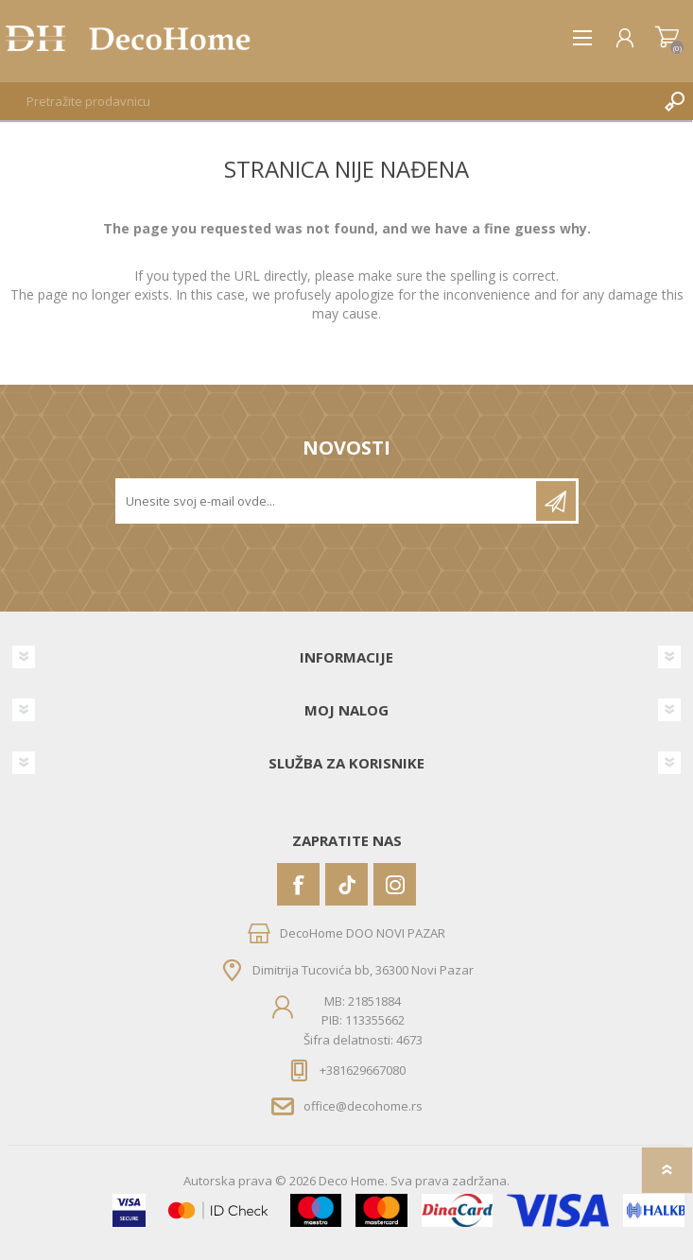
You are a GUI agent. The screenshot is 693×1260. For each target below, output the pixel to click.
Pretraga (674, 101)
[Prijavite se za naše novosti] (327, 501)
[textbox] (327, 101)
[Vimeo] (346, 884)
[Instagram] (394, 884)
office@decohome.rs (363, 1105)
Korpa (667, 38)
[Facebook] (298, 884)
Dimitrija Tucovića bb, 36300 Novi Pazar (363, 969)
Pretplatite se (556, 501)
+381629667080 (363, 1070)
